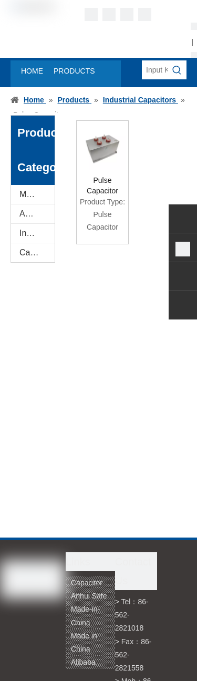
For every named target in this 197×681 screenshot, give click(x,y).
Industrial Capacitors (37, 233)
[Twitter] (126, 14)
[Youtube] (144, 14)
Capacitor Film (37, 252)
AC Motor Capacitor (37, 213)
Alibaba (83, 662)
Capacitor (86, 583)
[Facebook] (91, 14)
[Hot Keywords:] (177, 69)
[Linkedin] (109, 14)
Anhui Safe (89, 596)
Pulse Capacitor (102, 185)
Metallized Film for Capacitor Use (37, 194)
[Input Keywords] (155, 69)
